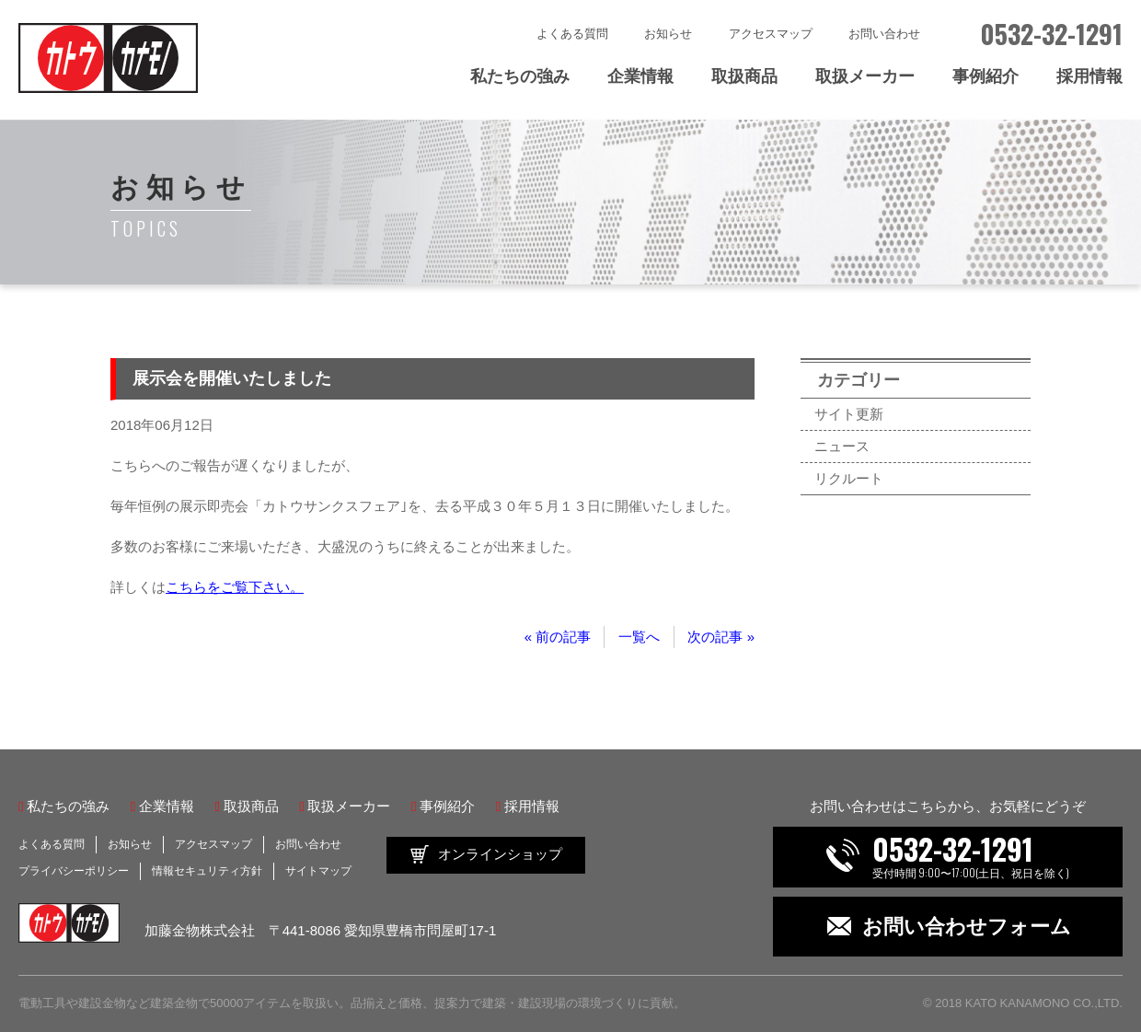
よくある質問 (572, 34)
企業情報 (640, 76)
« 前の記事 (558, 636)
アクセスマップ (771, 34)
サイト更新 (848, 414)
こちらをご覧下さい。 (235, 587)
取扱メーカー (865, 76)
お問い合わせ (884, 34)
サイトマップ (318, 870)
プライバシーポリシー (73, 870)
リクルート (848, 478)
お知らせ (668, 34)
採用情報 (1089, 76)
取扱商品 (744, 76)
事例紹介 (985, 76)
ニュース (842, 446)
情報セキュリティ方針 (207, 870)
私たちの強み (520, 76)
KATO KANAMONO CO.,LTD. (1044, 1003)
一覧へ (639, 636)
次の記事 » (721, 636)
